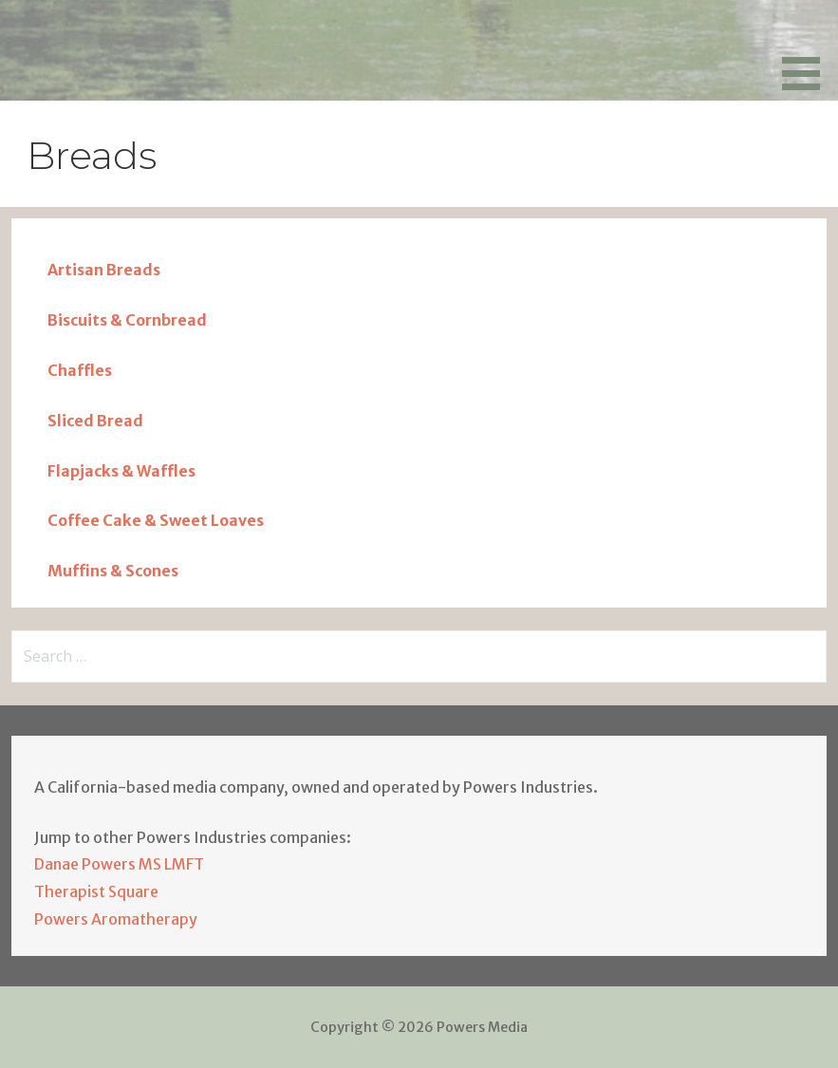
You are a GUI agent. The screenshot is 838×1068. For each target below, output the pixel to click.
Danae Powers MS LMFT (119, 863)
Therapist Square (96, 891)
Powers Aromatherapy (115, 918)
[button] (807, 48)
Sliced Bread (95, 420)
